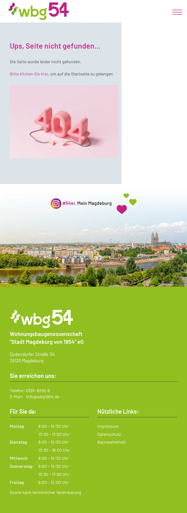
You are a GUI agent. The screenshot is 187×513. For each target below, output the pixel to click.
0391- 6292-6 (38, 390)
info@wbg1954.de (42, 396)
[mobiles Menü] (177, 12)
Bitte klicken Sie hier (29, 73)
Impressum (108, 426)
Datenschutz (109, 434)
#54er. (69, 203)
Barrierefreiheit (111, 442)
